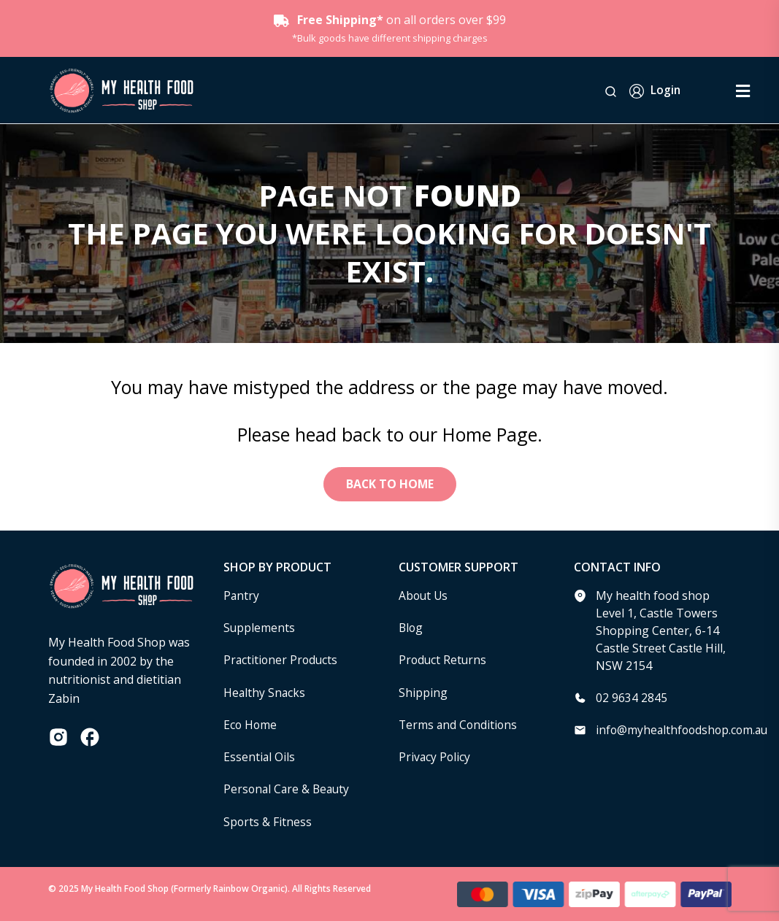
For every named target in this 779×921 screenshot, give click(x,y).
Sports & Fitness (267, 821)
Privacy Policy (435, 757)
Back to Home (389, 485)
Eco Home (250, 725)
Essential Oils (259, 757)
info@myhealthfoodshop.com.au (684, 730)
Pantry (241, 596)
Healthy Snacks (265, 693)
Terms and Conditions (459, 725)
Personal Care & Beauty (288, 789)
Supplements (259, 628)
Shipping (423, 693)
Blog (411, 628)
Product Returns (443, 660)
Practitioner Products (281, 660)
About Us (424, 596)
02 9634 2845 (631, 698)
